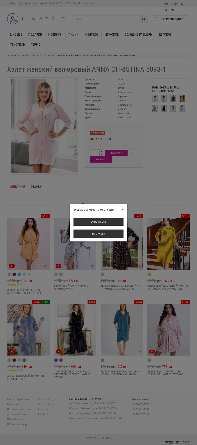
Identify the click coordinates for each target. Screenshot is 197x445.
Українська (98, 221)
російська (98, 233)
